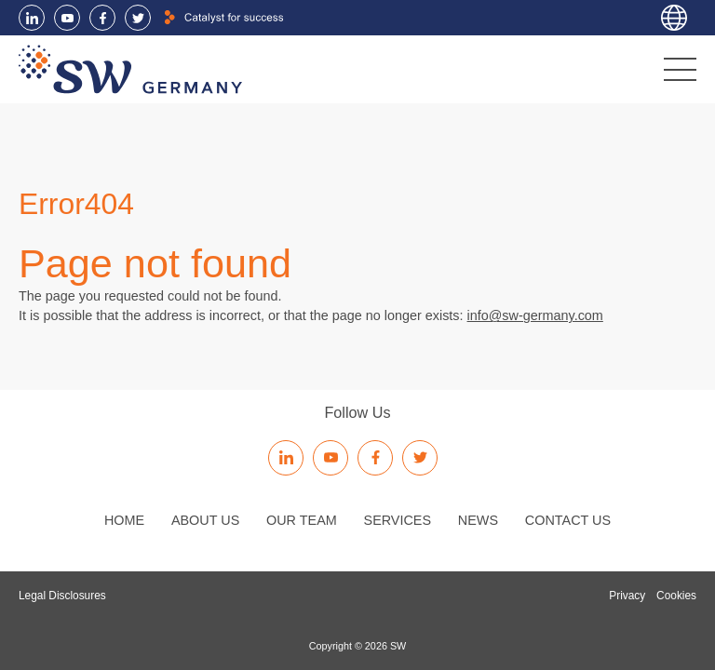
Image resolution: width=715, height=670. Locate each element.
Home (124, 520)
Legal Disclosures (62, 595)
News (478, 520)
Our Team (301, 520)
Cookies (676, 595)
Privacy (627, 595)
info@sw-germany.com (535, 315)
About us (205, 520)
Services (398, 520)
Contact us (568, 520)
